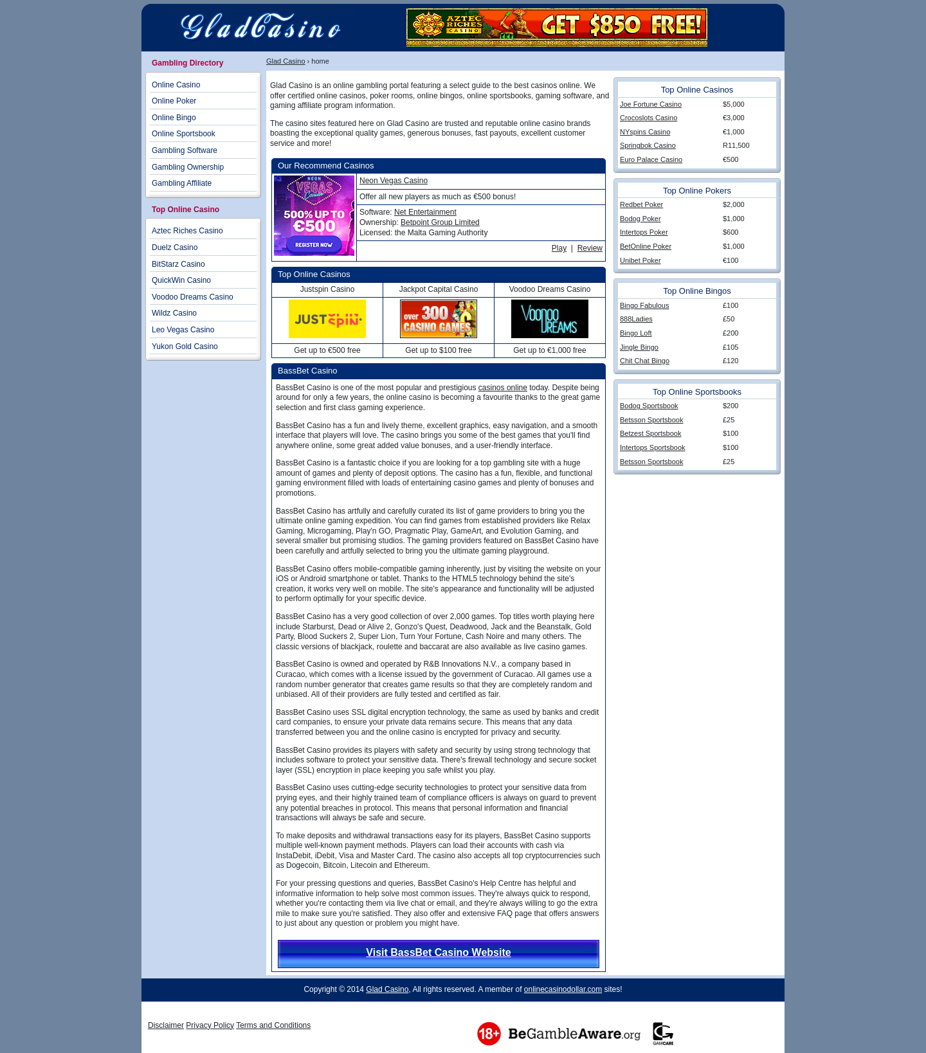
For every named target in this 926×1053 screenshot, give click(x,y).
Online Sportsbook (183, 133)
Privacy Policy (210, 1025)
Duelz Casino (174, 247)
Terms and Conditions (273, 1025)
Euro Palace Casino (651, 159)
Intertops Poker (644, 232)
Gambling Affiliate (182, 183)
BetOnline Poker (645, 246)
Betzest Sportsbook (650, 433)
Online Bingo (174, 117)
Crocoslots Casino (648, 118)
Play (559, 248)
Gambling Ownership (188, 167)
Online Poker (174, 100)
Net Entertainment (425, 212)
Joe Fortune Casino (651, 104)
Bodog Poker (640, 218)
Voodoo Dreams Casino (192, 297)
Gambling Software (184, 150)
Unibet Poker (640, 260)
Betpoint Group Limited (440, 222)
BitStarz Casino (178, 264)
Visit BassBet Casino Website (438, 952)
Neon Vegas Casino (393, 180)
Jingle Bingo (639, 347)
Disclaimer (166, 1025)
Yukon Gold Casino (185, 346)
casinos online (502, 387)
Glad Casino (285, 61)
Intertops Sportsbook (652, 447)
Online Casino (176, 84)
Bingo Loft (636, 333)
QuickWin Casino (181, 280)
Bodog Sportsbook (649, 406)
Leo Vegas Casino (183, 329)
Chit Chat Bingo (644, 360)
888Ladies (636, 319)
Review (590, 248)
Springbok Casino (648, 145)
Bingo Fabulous (644, 305)
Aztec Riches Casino (187, 230)
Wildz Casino (174, 313)
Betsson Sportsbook (651, 420)
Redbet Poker (641, 204)
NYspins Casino (645, 132)
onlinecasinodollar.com (563, 989)
